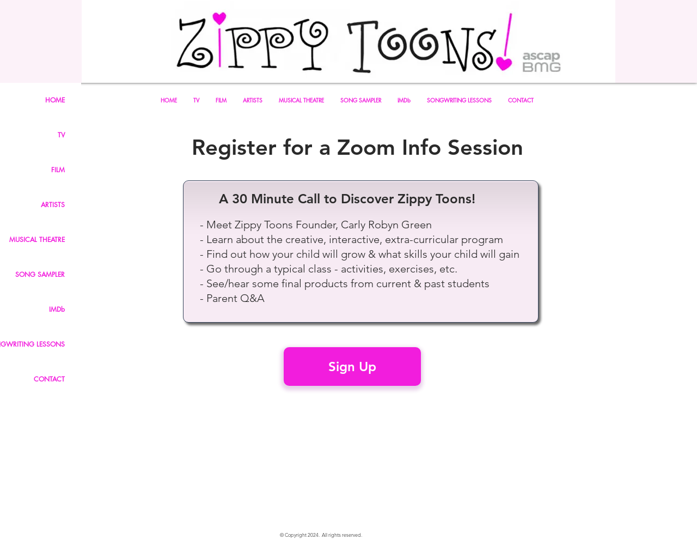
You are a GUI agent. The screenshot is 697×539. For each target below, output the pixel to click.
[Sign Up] (352, 366)
